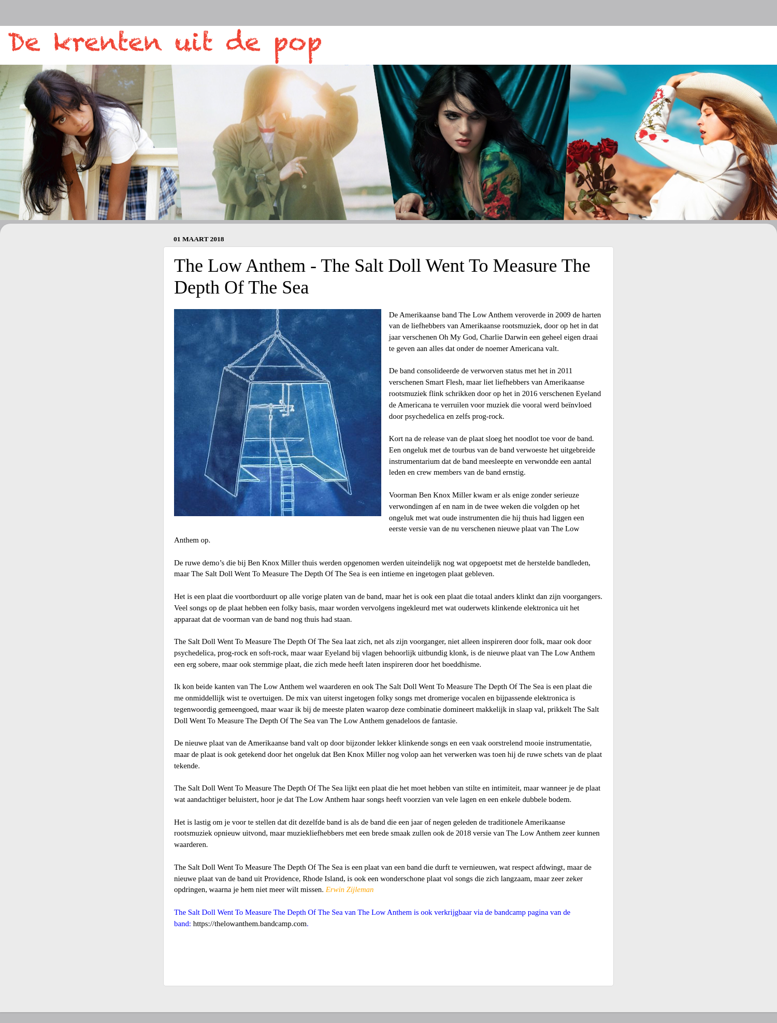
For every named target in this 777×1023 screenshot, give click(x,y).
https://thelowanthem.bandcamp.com (250, 923)
